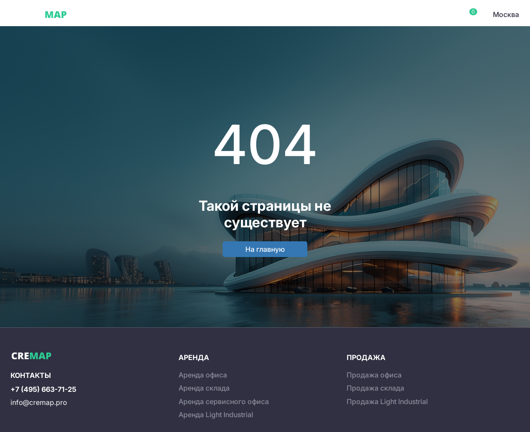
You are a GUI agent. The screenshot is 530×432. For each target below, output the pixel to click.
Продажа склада (375, 388)
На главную (265, 249)
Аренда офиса (203, 374)
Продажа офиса (374, 374)
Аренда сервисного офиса (224, 401)
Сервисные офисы (144, 14)
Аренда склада (204, 388)
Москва (506, 14)
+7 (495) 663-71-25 (43, 389)
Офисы (93, 14)
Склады (195, 14)
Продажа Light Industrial (387, 401)
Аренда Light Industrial (216, 414)
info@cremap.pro (38, 402)
